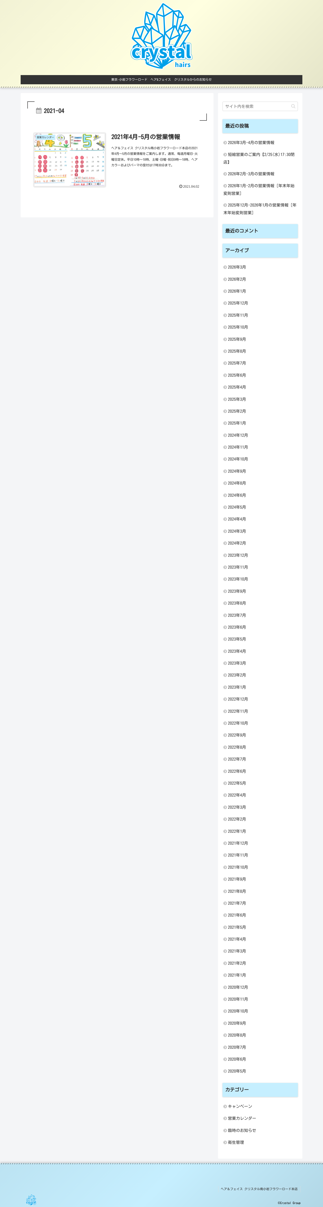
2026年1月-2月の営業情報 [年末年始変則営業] (259, 189)
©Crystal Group (289, 1202)
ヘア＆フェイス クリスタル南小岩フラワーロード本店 (259, 1188)
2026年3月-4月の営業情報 (251, 142)
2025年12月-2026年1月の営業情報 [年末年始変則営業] (260, 208)
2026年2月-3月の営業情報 (251, 174)
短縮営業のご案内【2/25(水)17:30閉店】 (259, 158)
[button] (293, 106)
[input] (260, 106)
